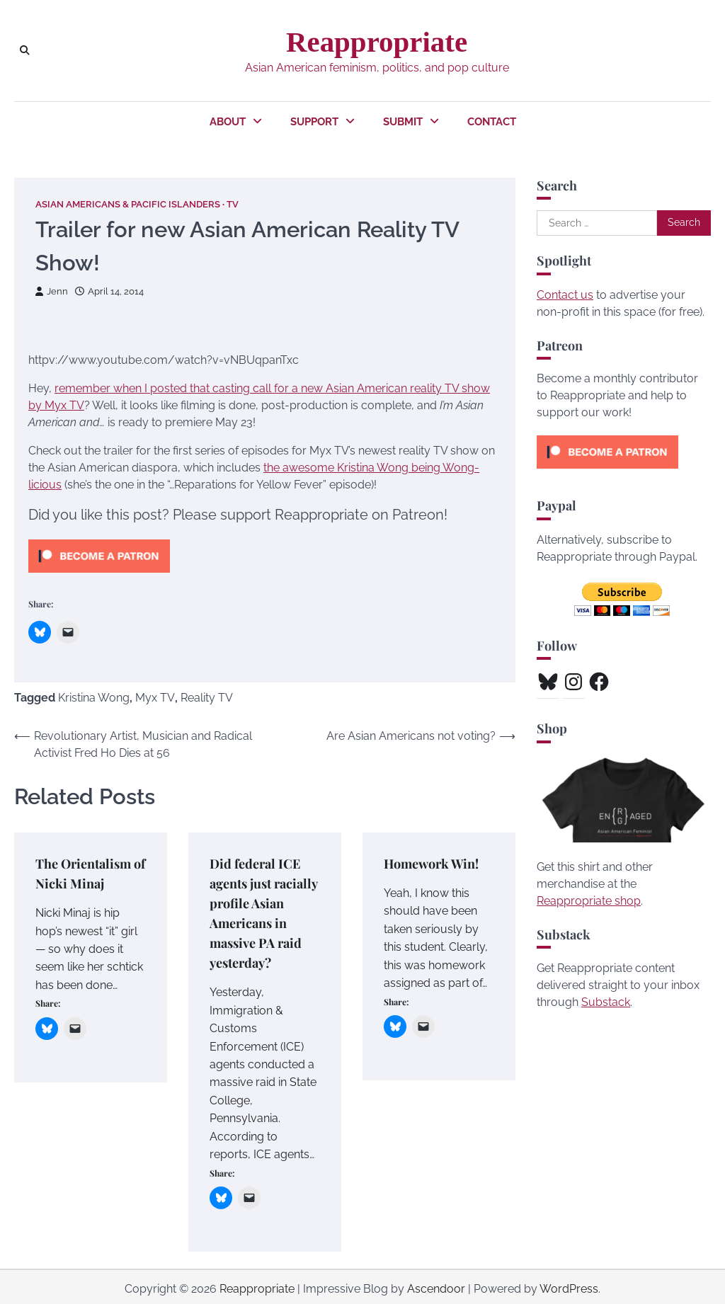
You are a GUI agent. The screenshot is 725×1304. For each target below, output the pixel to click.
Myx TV (155, 697)
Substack (605, 1002)
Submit (403, 121)
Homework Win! (431, 863)
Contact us (565, 295)
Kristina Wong (94, 697)
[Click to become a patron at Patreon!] (99, 576)
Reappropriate (376, 42)
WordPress (569, 1284)
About (228, 121)
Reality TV (207, 697)
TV (233, 204)
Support (314, 121)
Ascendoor (436, 1284)
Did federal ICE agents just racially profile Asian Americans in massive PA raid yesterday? (264, 911)
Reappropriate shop (589, 901)
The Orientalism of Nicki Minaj (90, 872)
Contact (491, 121)
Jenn (51, 291)
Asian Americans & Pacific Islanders (127, 204)
